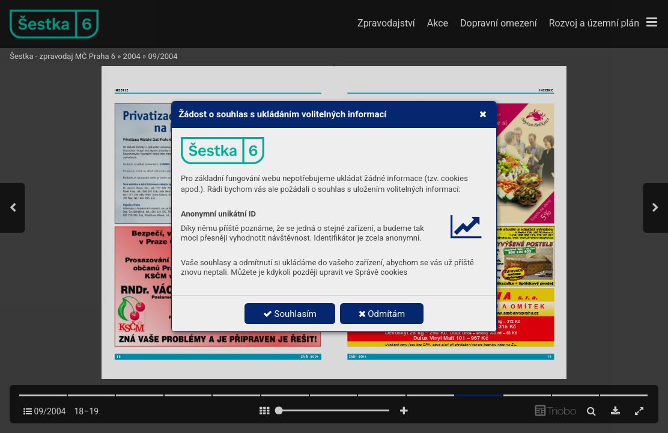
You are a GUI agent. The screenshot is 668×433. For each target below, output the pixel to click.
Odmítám (382, 314)
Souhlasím (290, 314)
